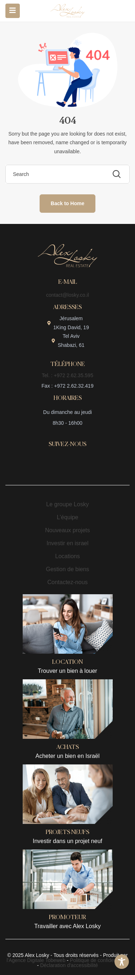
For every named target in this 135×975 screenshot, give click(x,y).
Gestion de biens (67, 569)
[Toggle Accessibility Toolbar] (122, 962)
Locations (67, 556)
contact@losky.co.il (67, 295)
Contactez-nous (67, 582)
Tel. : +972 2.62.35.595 (67, 375)
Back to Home (67, 203)
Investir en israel (67, 543)
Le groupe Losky (67, 504)
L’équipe (67, 517)
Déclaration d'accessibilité (69, 965)
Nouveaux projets (67, 530)
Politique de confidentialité (99, 960)
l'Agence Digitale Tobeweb (36, 960)
